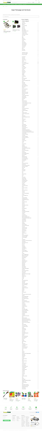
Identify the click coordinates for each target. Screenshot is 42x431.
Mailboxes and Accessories (30, 255)
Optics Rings (30, 282)
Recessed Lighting (30, 160)
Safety (30, 323)
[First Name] (7, 416)
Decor (30, 36)
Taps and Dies (30, 259)
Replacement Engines (30, 317)
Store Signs (30, 356)
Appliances (16, 4)
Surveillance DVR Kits (30, 358)
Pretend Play (30, 245)
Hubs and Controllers (30, 228)
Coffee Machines (30, 124)
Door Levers (30, 161)
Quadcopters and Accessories (30, 315)
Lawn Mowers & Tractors (30, 52)
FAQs (38, 0)
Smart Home (30, 57)
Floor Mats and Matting (30, 187)
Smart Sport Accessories (30, 347)
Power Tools (9, 4)
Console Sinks (30, 135)
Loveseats (30, 253)
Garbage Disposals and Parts (30, 199)
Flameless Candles (30, 179)
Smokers (30, 168)
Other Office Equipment (30, 284)
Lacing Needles (30, 247)
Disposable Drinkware (30, 156)
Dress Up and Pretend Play (30, 163)
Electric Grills (30, 167)
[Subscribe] (7, 420)
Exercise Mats (30, 70)
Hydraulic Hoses (30, 229)
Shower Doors (30, 338)
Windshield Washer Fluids (30, 386)
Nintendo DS (30, 275)
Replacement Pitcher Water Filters (30, 319)
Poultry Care (30, 308)
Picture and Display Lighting (30, 296)
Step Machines (30, 355)
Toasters (30, 141)
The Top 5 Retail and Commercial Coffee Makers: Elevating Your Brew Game (23, 423)
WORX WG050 (23, 420)
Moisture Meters (30, 266)
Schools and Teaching (30, 325)
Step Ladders (30, 354)
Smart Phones (30, 58)
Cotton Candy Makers (30, 147)
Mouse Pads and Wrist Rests (30, 270)
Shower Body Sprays (30, 337)
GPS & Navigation (30, 42)
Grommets (30, 213)
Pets (30, 293)
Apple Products (30, 23)
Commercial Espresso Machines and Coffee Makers (30, 132)
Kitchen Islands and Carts (30, 242)
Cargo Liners (30, 106)
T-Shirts (30, 362)
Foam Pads (30, 191)
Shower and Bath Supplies (30, 336)
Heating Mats (30, 223)
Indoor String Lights (30, 230)
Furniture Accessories (30, 197)
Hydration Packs (30, 71)
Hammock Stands (30, 221)
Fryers (30, 196)
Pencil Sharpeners (30, 292)
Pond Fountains (30, 304)
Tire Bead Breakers (30, 367)
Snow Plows (30, 151)
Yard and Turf (5, 4)
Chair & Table (30, 35)
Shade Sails (30, 334)
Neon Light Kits (30, 272)
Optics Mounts (30, 281)
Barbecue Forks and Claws (30, 92)
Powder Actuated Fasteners (30, 310)
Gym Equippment (30, 219)
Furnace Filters (30, 177)
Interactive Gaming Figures (30, 235)
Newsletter (18, 416)
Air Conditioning (30, 76)
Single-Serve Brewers (30, 125)
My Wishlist (18, 417)
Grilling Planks (30, 210)
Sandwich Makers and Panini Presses (30, 148)
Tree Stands (30, 373)
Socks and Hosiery (30, 173)
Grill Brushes (30, 206)
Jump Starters (30, 239)
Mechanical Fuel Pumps (30, 261)
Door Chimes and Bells (30, 157)
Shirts (30, 172)
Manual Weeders (30, 257)
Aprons (30, 81)
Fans (30, 176)
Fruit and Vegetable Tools (30, 195)
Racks (30, 316)
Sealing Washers (30, 328)
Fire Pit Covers (30, 182)
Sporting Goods (20, 4)
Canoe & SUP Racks (30, 32)
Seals (30, 279)
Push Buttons (30, 314)
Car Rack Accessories (30, 101)
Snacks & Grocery (30, 60)
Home (3, 6)
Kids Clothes (30, 49)
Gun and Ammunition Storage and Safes (30, 218)
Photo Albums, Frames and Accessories (30, 294)
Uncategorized (30, 64)
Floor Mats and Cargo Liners (30, 137)
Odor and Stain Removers (30, 280)
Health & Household (30, 43)
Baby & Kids (30, 27)
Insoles (30, 234)
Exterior (30, 175)
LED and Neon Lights (30, 250)
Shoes (30, 118)
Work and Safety (30, 388)
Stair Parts (30, 351)
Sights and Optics (30, 341)
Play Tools (30, 244)
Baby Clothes (30, 28)
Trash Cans (30, 372)
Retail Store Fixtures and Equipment (30, 322)
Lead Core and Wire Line (30, 190)
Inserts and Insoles (30, 233)
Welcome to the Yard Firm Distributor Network (7, 0)
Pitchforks (30, 258)
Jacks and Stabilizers (30, 237)
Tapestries (30, 295)
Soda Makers (30, 139)
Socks (30, 349)
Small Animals (30, 343)
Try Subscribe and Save (30, 344)
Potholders (30, 307)
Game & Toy (30, 41)
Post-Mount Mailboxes (30, 306)
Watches (30, 65)
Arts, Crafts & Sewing (30, 25)
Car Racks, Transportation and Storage (30, 103)
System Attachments (30, 360)
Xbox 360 (30, 277)
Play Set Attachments (30, 300)
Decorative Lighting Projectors (30, 153)
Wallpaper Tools (30, 381)
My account (13, 416)
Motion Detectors (30, 267)
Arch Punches (30, 83)
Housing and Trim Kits (30, 227)
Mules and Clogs (30, 271)
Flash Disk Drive (30, 39)
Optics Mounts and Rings (30, 283)
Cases (30, 111)
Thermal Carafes (30, 126)
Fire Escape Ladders (30, 181)
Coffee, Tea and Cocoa (30, 127)
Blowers (30, 99)
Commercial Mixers (30, 133)
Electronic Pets (30, 169)
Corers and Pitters (30, 143)
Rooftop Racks (30, 56)
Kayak (30, 48)
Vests (30, 350)
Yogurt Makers (30, 149)
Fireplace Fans (30, 184)
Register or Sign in (35, 2)
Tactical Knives (30, 364)
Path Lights (30, 290)
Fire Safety (30, 183)
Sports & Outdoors (30, 62)
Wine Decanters (30, 387)
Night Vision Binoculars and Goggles (30, 273)
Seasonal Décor (30, 241)
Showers (30, 339)
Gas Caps (30, 200)
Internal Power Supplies (30, 236)
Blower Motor (30, 98)
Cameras (30, 69)
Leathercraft (30, 249)
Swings (30, 359)
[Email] (7, 419)
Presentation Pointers (30, 311)
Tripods (30, 374)
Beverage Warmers (30, 97)
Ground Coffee (30, 214)
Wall (30, 377)
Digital (30, 37)
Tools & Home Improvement (30, 63)
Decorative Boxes (30, 152)
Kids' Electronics (30, 164)
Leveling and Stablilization (30, 251)
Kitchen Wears (30, 51)
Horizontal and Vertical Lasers (30, 225)
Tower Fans (30, 371)
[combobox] (19, 2)
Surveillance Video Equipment (30, 268)
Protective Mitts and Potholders (30, 211)
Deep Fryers (30, 155)
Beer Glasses (30, 94)
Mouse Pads (30, 269)
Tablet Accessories (30, 363)
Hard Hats (30, 222)
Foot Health (30, 192)
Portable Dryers (30, 305)
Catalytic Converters (30, 112)
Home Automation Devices (30, 158)
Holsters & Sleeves (30, 45)
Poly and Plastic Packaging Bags (30, 301)
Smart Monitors (30, 345)
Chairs (30, 114)
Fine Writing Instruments (30, 180)
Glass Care (30, 204)
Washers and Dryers (30, 382)
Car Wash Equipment (30, 105)
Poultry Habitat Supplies (30, 309)
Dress (30, 162)
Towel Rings (30, 370)
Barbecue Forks (30, 91)
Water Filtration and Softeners (30, 385)
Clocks (30, 122)
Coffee (30, 123)
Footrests (30, 194)
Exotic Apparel (30, 170)
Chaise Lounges (30, 119)
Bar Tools (30, 87)
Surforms (30, 357)
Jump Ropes (30, 72)
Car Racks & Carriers (30, 33)
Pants (30, 171)
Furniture (30, 40)
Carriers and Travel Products (30, 108)
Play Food (30, 299)
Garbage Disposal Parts (30, 198)
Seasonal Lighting (30, 329)
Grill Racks (30, 207)
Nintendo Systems (30, 276)
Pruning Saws (30, 313)
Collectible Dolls (30, 128)
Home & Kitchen (30, 46)
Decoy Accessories (30, 154)
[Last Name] (7, 417)
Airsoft (30, 77)
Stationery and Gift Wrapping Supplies (30, 353)
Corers (30, 142)
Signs (30, 342)
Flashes (30, 186)
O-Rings (30, 278)
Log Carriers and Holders (30, 185)
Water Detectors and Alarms (30, 384)
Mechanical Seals (30, 262)
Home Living (30, 47)
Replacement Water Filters (30, 321)
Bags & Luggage (30, 29)
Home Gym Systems (30, 224)
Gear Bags (30, 202)
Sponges (30, 327)
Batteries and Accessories (30, 93)
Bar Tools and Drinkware (30, 89)
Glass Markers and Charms (30, 205)
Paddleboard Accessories (30, 287)
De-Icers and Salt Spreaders (30, 150)
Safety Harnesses (30, 324)
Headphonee (30, 146)
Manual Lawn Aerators (30, 256)
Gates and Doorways (30, 201)
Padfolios (30, 288)
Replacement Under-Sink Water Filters (30, 320)
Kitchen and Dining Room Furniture (30, 117)
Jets (30, 238)
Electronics (30, 38)
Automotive (30, 26)
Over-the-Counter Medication (30, 193)
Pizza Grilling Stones (30, 208)
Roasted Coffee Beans (30, 215)
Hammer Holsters (30, 220)
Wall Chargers (30, 379)
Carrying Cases (30, 109)
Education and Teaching (30, 166)
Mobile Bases (30, 265)
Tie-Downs (30, 75)
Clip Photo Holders (30, 121)
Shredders (30, 340)
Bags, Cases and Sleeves (30, 85)
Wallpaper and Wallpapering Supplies (30, 380)
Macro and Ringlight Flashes (30, 254)
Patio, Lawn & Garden (30, 55)
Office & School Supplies (30, 53)
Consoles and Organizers (30, 136)
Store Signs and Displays (30, 110)
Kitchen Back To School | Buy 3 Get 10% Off (30, 240)
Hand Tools (12, 4)
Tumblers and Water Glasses (30, 95)
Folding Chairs (30, 115)
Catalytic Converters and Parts (30, 113)
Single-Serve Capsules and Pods (30, 216)
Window (30, 378)
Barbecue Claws (30, 90)
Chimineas (30, 120)
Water (30, 383)
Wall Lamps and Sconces (30, 297)
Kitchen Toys (30, 243)
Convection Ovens (30, 140)
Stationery (30, 352)
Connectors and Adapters (30, 134)
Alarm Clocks (30, 79)
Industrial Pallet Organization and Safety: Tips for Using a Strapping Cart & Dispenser (28, 425)
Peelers (30, 291)
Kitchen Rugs (30, 82)
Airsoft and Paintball (30, 78)
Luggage (30, 74)
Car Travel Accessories (30, 104)
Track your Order (18, 418)
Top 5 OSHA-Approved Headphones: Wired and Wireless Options (27, 421)
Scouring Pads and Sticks (30, 326)
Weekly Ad (36, 0)
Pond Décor (30, 302)
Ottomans (30, 285)
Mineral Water (30, 264)
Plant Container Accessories (30, 298)
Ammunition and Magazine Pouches (30, 80)
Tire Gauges (30, 368)
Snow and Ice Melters (30, 348)
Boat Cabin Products (30, 100)
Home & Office (25, 4)
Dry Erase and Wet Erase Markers (30, 165)
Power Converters (30, 67)
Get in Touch (13, 420)
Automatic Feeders (30, 84)
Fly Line (30, 189)
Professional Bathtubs (30, 312)
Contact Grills (30, 138)
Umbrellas (30, 335)
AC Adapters (30, 66)
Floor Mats (30, 107)
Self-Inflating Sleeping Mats (30, 333)
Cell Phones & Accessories (30, 34)
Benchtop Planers (30, 96)
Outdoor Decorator (30, 286)
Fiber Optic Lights (30, 178)
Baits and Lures (30, 86)
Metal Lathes (30, 263)
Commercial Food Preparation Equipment (30, 130)
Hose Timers (30, 226)
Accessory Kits (30, 68)
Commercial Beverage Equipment (30, 129)
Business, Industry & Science (30, 31)
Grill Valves (30, 209)
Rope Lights (30, 232)
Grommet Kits (30, 212)
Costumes (30, 144)
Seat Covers (30, 330)
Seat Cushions (30, 331)
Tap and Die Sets (30, 365)
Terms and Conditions (13, 418)
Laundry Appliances (30, 248)
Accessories (30, 22)
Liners (30, 252)
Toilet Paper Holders (30, 369)
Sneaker (30, 61)
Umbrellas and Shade (30, 376)
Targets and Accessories (30, 366)
